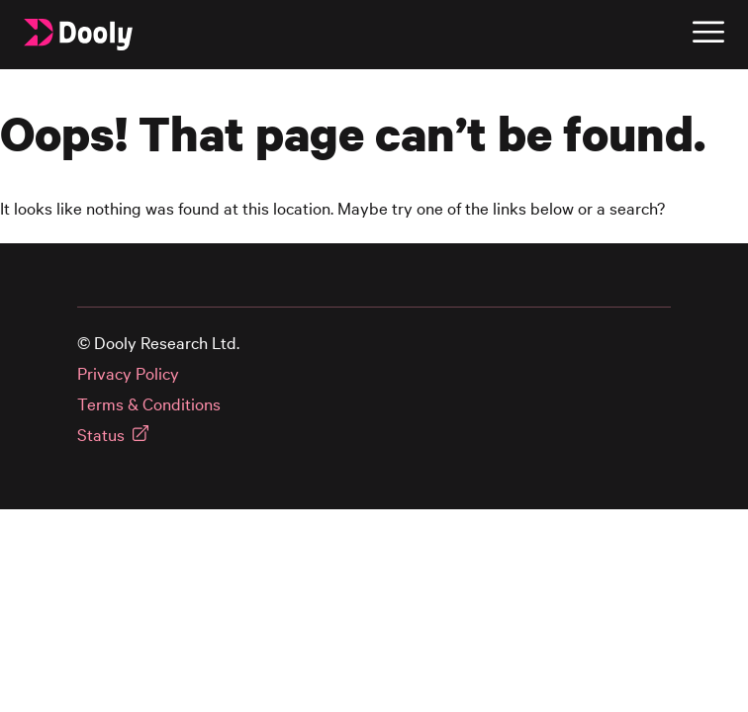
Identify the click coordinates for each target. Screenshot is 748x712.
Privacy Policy (128, 373)
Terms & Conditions (149, 404)
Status (101, 434)
